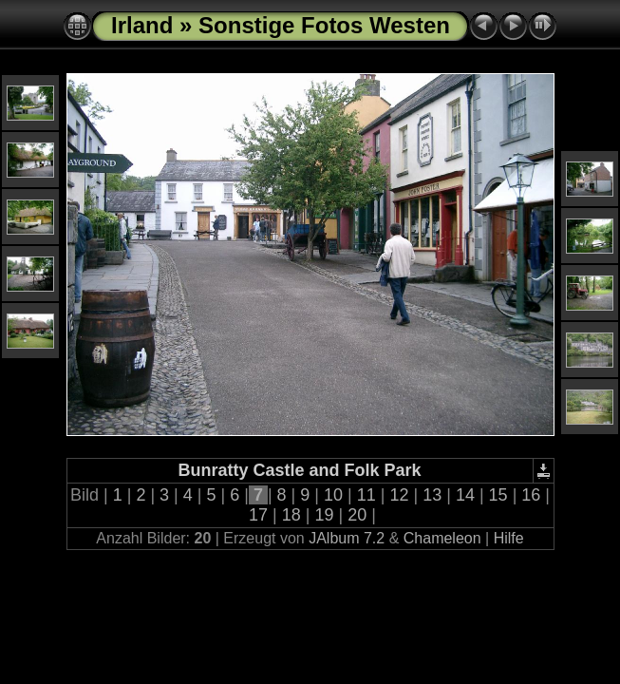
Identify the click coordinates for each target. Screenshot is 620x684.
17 (258, 514)
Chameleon (442, 538)
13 (432, 494)
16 (531, 494)
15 (498, 494)
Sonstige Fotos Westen (324, 25)
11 (366, 494)
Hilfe (509, 538)
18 (291, 514)
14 (465, 494)
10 (333, 494)
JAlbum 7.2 (347, 538)
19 (324, 514)
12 (399, 494)
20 (357, 514)
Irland (142, 25)
